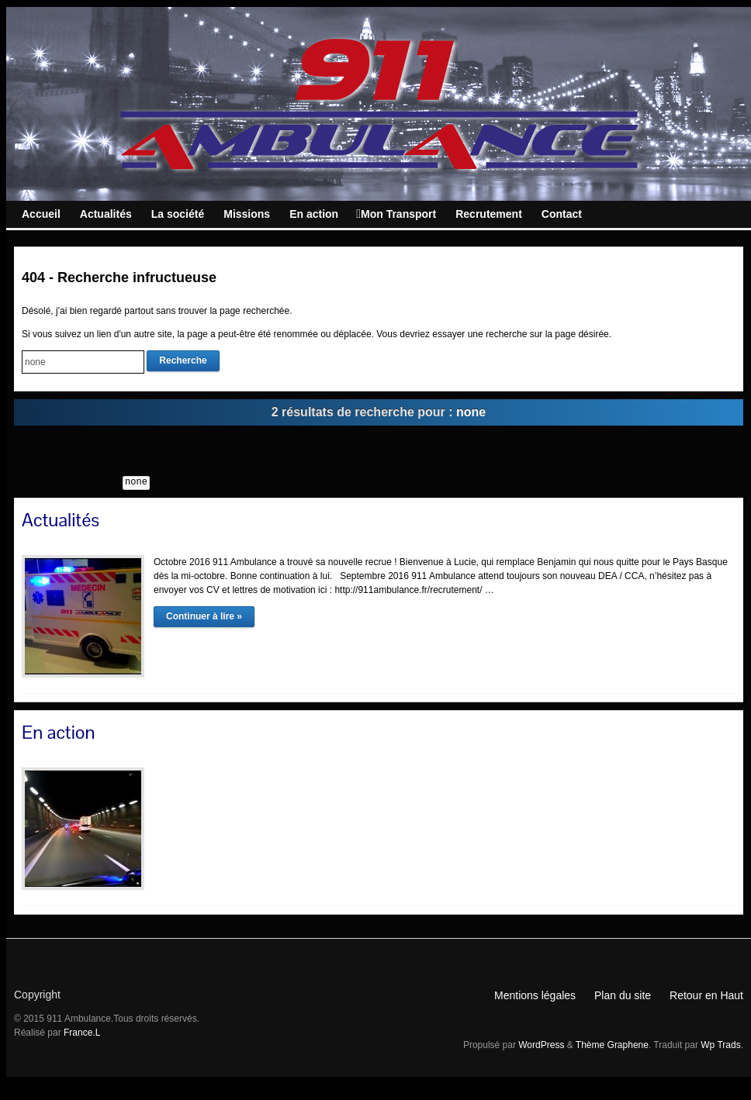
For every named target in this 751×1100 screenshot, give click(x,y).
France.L (82, 1032)
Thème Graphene (612, 1045)
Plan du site (622, 995)
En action (58, 732)
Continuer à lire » (204, 616)
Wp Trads (720, 1045)
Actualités (60, 520)
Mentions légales (535, 995)
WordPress (541, 1045)
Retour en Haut (706, 995)
